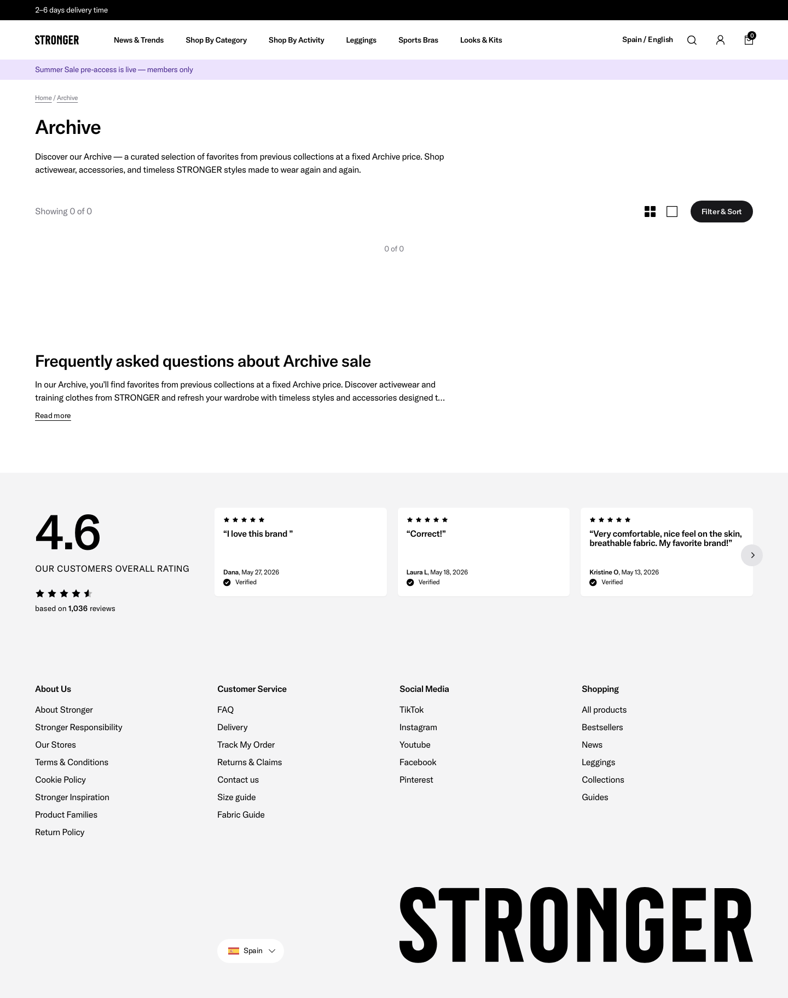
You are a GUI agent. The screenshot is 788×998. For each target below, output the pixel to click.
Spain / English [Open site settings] (647, 39)
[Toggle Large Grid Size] (672, 211)
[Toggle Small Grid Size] (650, 211)
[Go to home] (57, 39)
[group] (301, 555)
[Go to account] (720, 40)
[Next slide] (752, 555)
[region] (484, 555)
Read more (53, 415)
